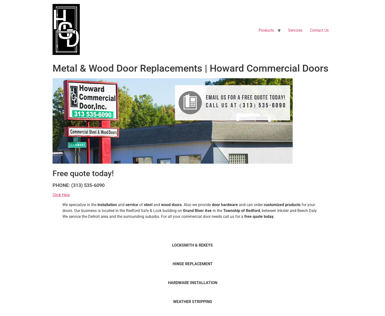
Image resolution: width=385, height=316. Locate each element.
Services (295, 30)
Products (266, 30)
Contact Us (319, 30)
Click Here (61, 195)
